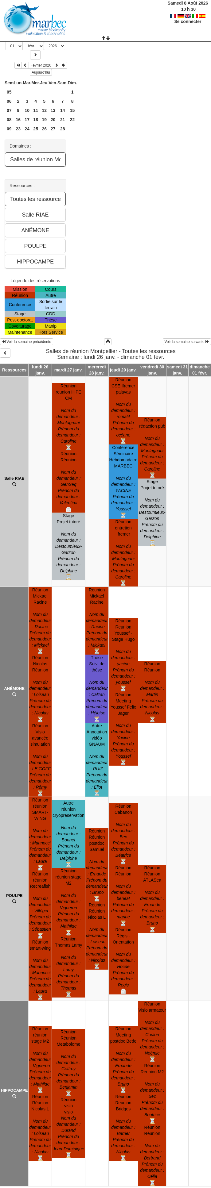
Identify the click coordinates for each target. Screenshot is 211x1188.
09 (9, 128)
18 (35, 119)
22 (72, 119)
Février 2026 (40, 65)
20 (53, 119)
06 (9, 101)
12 (44, 110)
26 (44, 128)
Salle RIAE (14, 478)
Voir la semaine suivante (187, 342)
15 (72, 110)
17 (27, 119)
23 (18, 128)
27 (53, 128)
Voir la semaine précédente (26, 342)
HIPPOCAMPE (14, 1090)
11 (35, 110)
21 (62, 119)
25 (35, 128)
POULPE (14, 895)
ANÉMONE (14, 688)
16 (18, 119)
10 (27, 110)
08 (9, 119)
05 (9, 92)
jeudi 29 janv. (123, 369)
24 (27, 128)
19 (44, 119)
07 (9, 110)
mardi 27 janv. (68, 369)
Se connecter (187, 21)
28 (62, 128)
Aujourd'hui (41, 72)
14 (62, 110)
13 (53, 110)
